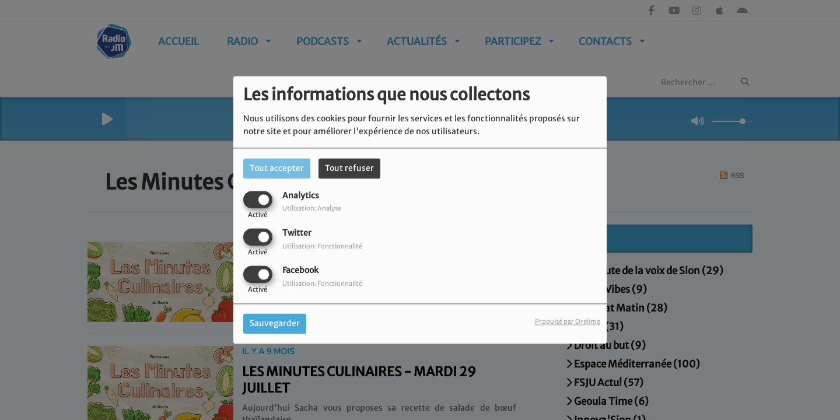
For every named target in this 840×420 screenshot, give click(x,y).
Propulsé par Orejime (567, 322)
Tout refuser (349, 168)
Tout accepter (277, 168)
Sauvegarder (275, 323)
